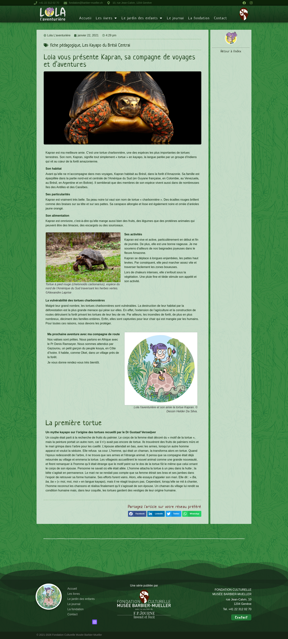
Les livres (106, 18)
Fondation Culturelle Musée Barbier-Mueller (77, 634)
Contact (220, 18)
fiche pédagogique (65, 45)
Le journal (175, 18)
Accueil (85, 18)
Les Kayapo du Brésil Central (106, 45)
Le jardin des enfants (142, 18)
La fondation (199, 18)
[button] (137, 514)
